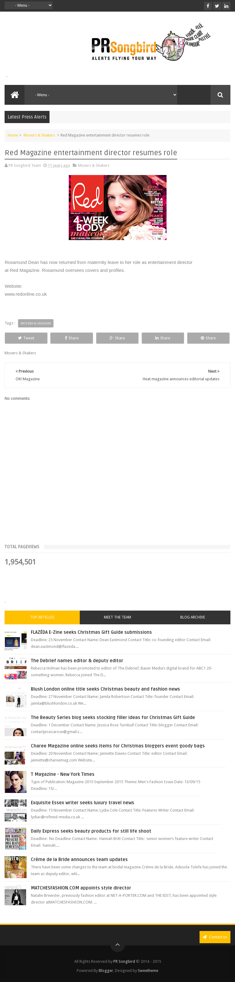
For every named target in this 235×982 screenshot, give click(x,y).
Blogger (106, 970)
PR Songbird (124, 961)
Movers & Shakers (39, 135)
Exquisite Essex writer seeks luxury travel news (82, 802)
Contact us (215, 937)
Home (13, 135)
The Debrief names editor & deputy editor (77, 660)
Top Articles (42, 617)
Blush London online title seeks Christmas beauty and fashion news (105, 689)
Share (72, 338)
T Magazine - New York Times (62, 774)
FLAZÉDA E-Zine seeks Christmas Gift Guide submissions (91, 632)
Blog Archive (192, 617)
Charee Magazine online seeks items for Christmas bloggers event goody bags (118, 746)
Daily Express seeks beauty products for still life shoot (91, 831)
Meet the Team (117, 617)
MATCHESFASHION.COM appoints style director (81, 888)
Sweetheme (148, 970)
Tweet (26, 338)
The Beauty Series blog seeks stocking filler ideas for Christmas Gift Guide (113, 717)
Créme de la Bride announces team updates (79, 859)
